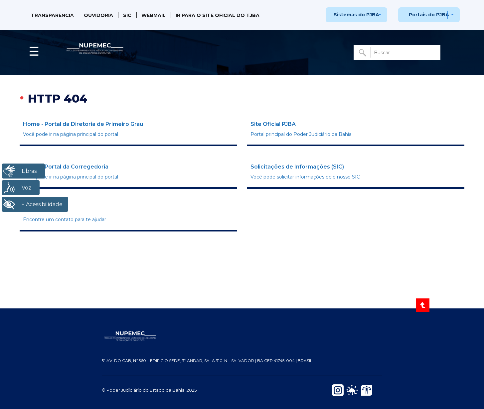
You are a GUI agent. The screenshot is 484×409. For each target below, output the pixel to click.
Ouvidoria (98, 15)
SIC (127, 15)
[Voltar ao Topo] (423, 305)
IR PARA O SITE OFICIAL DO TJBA (217, 15)
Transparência (52, 15)
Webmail (153, 15)
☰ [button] (34, 51)
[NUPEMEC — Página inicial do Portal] (242, 335)
